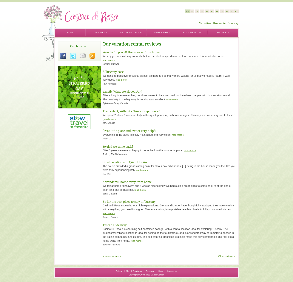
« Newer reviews (112, 256)
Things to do (161, 32)
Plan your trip (192, 32)
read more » (109, 60)
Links (160, 271)
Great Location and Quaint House (125, 162)
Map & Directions (134, 271)
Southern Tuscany (131, 32)
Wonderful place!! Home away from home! (132, 52)
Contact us (223, 32)
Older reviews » (226, 256)
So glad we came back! (118, 147)
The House (101, 32)
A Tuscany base (113, 72)
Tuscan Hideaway (115, 225)
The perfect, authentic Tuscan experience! (131, 111)
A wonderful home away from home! (128, 182)
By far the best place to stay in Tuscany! (130, 202)
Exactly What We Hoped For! (122, 92)
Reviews (150, 271)
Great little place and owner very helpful (130, 131)
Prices (119, 271)
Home (70, 32)
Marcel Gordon (157, 275)
